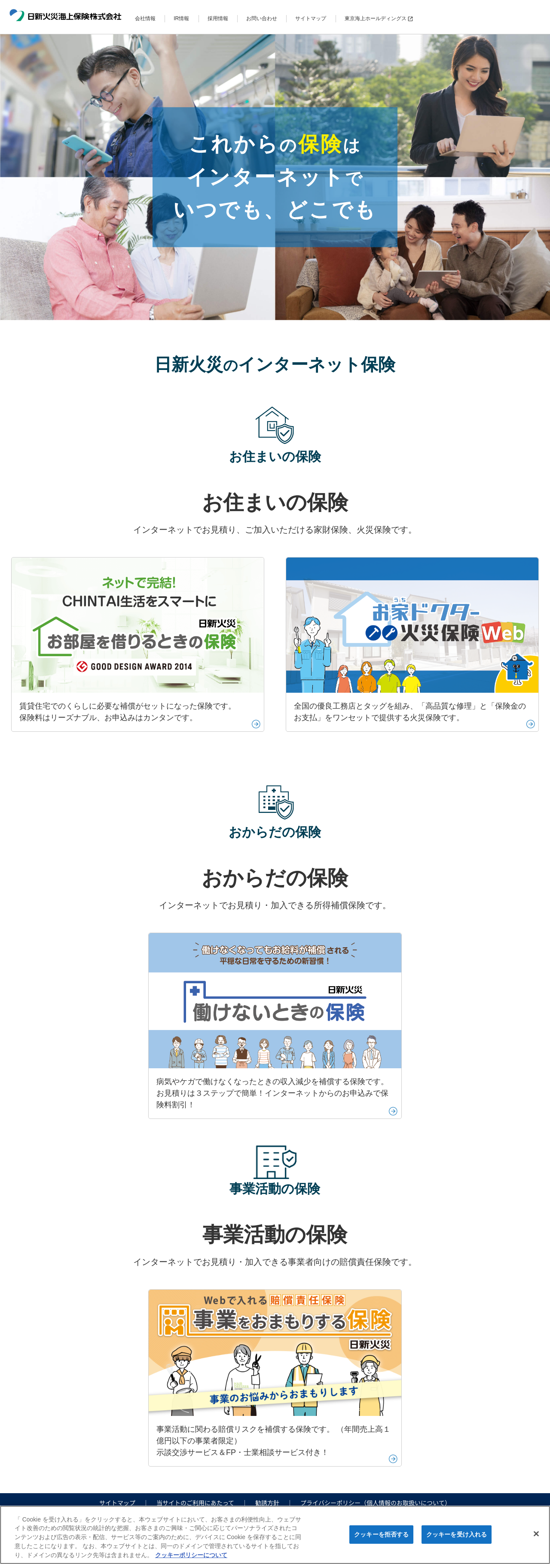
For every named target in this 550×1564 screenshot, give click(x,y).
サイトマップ (310, 18)
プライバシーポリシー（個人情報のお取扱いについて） (375, 1502)
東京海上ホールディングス (379, 18)
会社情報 (145, 18)
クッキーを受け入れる (456, 1534)
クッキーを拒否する (381, 1534)
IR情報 (181, 18)
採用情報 (218, 18)
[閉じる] (536, 1534)
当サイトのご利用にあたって (195, 1502)
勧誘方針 (267, 1502)
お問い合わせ (261, 18)
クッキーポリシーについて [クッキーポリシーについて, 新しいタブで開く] (191, 1555)
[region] (275, 1535)
